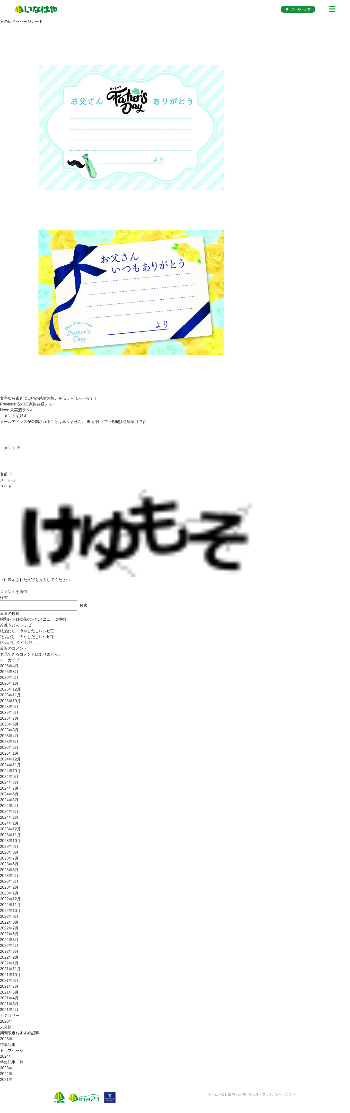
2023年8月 (9, 852)
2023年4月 (9, 876)
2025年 (6, 1039)
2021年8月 (9, 980)
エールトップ (298, 9)
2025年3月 (9, 742)
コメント (10, 448)
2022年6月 (9, 934)
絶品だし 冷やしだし (18, 643)
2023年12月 (10, 829)
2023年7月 (9, 858)
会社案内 (228, 1094)
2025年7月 (9, 718)
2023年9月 (9, 846)
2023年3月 (9, 881)
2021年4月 (9, 998)
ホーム (213, 1094)
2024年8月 (9, 782)
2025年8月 (9, 712)
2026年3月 (9, 672)
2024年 (6, 1056)
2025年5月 (9, 730)
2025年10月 (10, 701)
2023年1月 (9, 893)
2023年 (6, 1068)
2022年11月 (10, 905)
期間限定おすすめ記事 (19, 1033)
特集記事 (8, 1045)
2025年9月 (9, 707)
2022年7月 (9, 928)
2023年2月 (9, 887)
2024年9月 (9, 777)
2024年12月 (10, 759)
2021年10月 (10, 975)
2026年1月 (9, 683)
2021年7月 (9, 986)
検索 (4, 597)
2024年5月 (9, 800)
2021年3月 (9, 1004)
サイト (6, 486)
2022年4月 (9, 946)
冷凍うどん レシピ (16, 625)
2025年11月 (10, 695)
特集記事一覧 (11, 1062)
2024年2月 (9, 817)
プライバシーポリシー (279, 1094)
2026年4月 (9, 666)
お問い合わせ (248, 1094)
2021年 (6, 1080)
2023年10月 (10, 841)
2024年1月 (9, 823)
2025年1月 (9, 753)
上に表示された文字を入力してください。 (37, 580)
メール (8, 480)
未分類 (6, 1027)
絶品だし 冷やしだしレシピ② (27, 631)
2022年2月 (9, 957)
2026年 (6, 1021)
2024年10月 (10, 771)
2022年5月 (9, 940)
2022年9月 (9, 916)
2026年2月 (9, 677)
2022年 (6, 1074)
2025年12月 (10, 689)
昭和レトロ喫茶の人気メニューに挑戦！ (35, 619)
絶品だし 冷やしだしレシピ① (27, 637)
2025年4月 (9, 736)
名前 (6, 474)
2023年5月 (9, 870)
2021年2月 (9, 1010)
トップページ (11, 1050)
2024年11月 (10, 765)
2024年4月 (9, 806)
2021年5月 (9, 992)
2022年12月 (10, 899)
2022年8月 (9, 922)
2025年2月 (9, 747)
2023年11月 (10, 835)
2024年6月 (9, 794)
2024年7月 (9, 788)
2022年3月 (9, 951)
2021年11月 (10, 969)
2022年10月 (10, 911)
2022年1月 (9, 963)
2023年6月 (9, 864)
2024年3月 (9, 811)
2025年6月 (9, 724)
